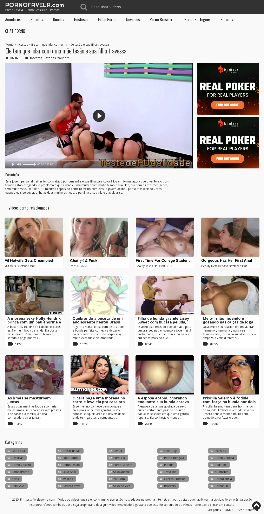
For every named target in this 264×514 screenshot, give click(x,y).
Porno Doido (71, 465)
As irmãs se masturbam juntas (29, 400)
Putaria (168, 465)
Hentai (117, 451)
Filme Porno (107, 19)
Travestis (170, 472)
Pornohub (221, 486)
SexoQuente (121, 472)
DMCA (229, 510)
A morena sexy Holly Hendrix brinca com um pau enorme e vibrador (34, 322)
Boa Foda (18, 451)
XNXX (15, 479)
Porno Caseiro (21, 465)
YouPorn (119, 479)
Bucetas (37, 19)
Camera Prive (71, 486)
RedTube (221, 465)
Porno (9, 44)
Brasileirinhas (71, 451)
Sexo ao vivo (121, 486)
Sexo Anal (69, 472)
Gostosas (81, 19)
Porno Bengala (174, 458)
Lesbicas (17, 458)
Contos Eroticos (174, 479)
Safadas (226, 19)
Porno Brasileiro (162, 19)
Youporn (63, 58)
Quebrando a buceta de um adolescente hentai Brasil (98, 320)
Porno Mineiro (122, 465)
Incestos (22, 44)
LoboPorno (70, 458)
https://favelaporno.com (39, 499)
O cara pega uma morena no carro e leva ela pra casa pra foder (99, 402)
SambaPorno (20, 472)
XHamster (221, 472)
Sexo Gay (170, 451)
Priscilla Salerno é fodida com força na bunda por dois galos (229, 402)
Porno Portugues (197, 19)
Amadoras (13, 19)
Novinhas (133, 19)
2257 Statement (248, 510)
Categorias (213, 510)
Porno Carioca (224, 458)
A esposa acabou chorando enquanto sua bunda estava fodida (163, 402)
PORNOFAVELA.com (34, 5)
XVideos (67, 479)
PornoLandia (223, 479)
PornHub (119, 458)
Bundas (58, 19)
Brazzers (170, 486)
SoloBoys (18, 486)
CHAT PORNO (15, 31)
